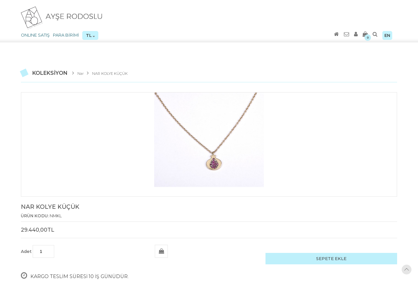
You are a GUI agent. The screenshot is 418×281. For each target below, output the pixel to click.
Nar (80, 73)
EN (387, 35)
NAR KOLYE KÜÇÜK (110, 73)
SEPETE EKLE (331, 258)
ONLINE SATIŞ (35, 35)
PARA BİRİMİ (66, 35)
